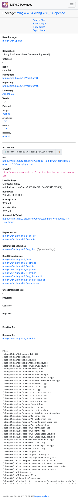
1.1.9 (5, 128)
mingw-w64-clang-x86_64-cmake (19, 263)
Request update (41, 496)
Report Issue (39, 30)
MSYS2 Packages (17, 5)
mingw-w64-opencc (12, 40)
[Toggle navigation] (72, 5)
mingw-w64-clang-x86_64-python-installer (23, 279)
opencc (6, 113)
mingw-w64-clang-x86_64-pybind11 (20, 269)
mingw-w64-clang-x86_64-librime (19, 338)
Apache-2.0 (8, 94)
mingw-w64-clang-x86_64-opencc (40, 13)
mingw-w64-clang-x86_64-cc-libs (19, 236)
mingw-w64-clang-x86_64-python (19, 249)
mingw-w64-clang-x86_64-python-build (22, 276)
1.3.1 (5, 121)
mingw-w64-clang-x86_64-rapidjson (20, 283)
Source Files (39, 20)
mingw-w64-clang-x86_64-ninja (18, 266)
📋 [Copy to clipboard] (58, 152)
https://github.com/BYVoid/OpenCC (20, 78)
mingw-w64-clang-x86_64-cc (16, 259)
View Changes (39, 23)
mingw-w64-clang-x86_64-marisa (19, 239)
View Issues (39, 27)
